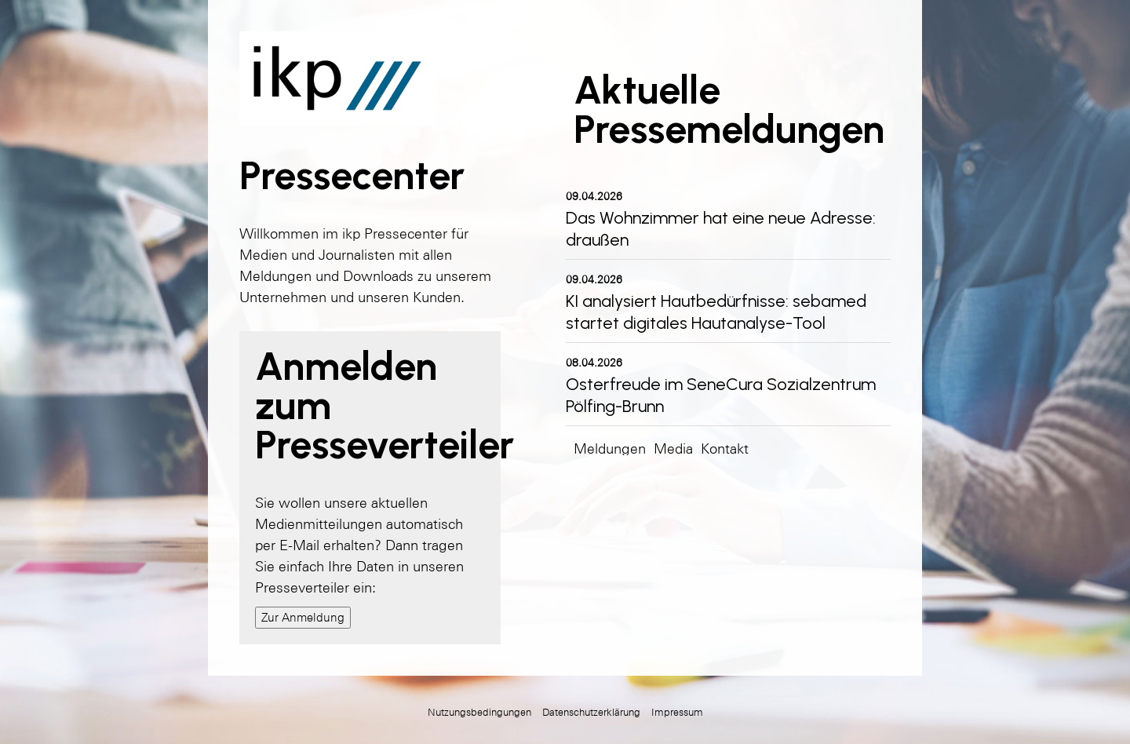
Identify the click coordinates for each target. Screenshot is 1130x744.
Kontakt (725, 448)
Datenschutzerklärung (591, 712)
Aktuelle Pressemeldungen (729, 109)
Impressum (677, 712)
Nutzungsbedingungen (479, 712)
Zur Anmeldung (302, 617)
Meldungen (610, 448)
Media (673, 448)
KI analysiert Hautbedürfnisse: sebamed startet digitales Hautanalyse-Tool (716, 312)
